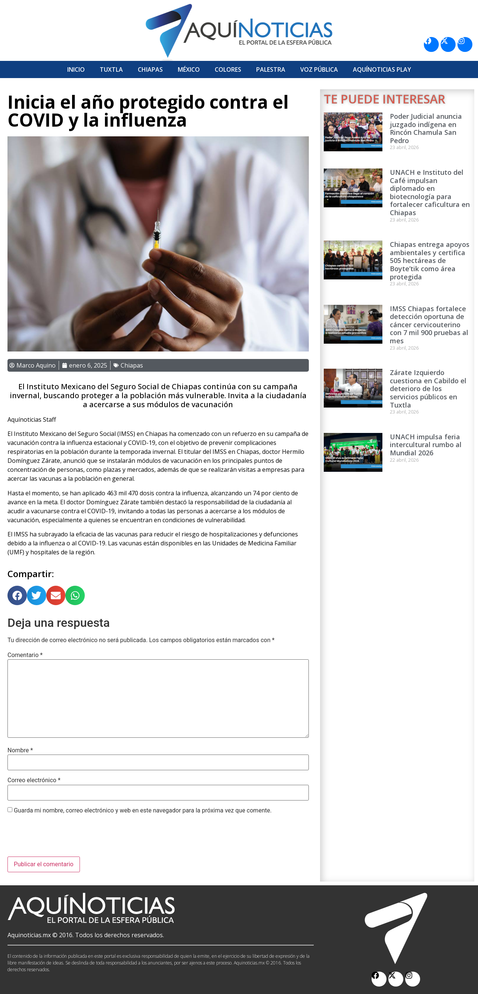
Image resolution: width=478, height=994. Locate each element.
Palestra (270, 69)
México (189, 69)
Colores (228, 69)
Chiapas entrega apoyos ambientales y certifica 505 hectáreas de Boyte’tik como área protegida (429, 260)
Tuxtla (111, 69)
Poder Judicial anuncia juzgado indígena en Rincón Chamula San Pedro (426, 128)
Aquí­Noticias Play (382, 69)
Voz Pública (319, 69)
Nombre (20, 750)
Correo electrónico (33, 780)
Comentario (25, 655)
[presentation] (64, 838)
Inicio (76, 69)
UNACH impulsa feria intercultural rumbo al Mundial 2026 (426, 444)
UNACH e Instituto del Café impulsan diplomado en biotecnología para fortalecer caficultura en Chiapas (430, 192)
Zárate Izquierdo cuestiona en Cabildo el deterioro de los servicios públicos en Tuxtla (428, 388)
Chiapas (150, 69)
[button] (17, 595)
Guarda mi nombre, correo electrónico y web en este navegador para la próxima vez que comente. (142, 811)
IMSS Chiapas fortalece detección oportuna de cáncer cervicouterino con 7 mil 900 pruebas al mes (429, 324)
